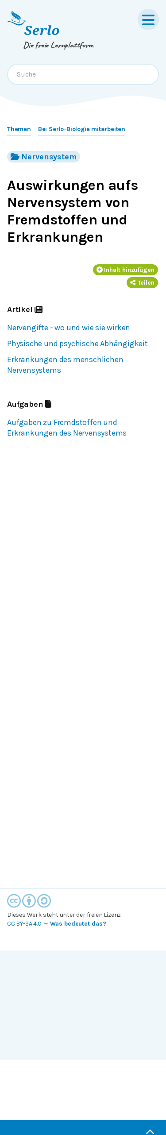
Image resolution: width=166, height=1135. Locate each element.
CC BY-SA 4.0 (24, 923)
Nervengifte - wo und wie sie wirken (68, 327)
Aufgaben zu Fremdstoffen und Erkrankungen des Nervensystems (67, 427)
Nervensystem (44, 156)
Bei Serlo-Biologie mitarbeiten (81, 129)
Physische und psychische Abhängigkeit (77, 343)
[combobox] (83, 74)
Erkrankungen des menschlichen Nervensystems (65, 365)
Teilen (142, 282)
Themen (19, 129)
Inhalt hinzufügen (126, 270)
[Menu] (148, 19)
